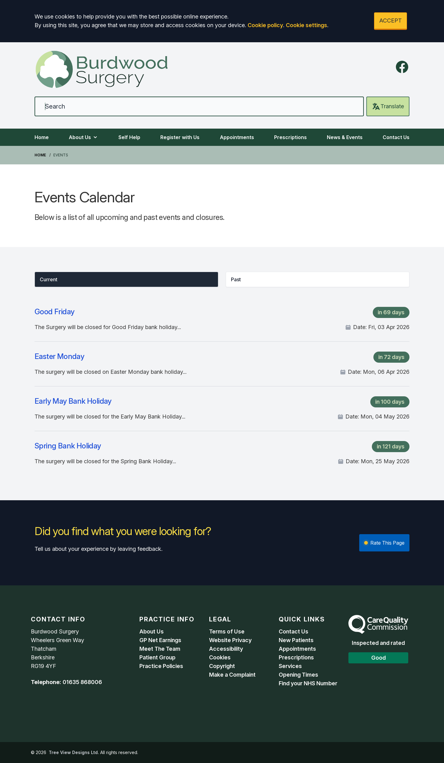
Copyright (222, 666)
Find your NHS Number (308, 683)
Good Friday (54, 311)
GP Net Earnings (160, 640)
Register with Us (179, 137)
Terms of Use (227, 631)
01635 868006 (82, 682)
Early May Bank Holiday (73, 401)
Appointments (237, 137)
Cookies (220, 657)
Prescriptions (290, 137)
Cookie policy (265, 25)
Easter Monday (59, 356)
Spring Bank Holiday (68, 445)
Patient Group (157, 657)
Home (42, 137)
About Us (83, 137)
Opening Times (298, 674)
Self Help (129, 137)
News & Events (345, 137)
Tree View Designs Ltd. (74, 752)
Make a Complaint (232, 674)
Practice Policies (161, 666)
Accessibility (226, 648)
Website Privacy (230, 640)
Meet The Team (159, 648)
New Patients (296, 640)
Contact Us (396, 137)
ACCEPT (390, 20)
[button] (126, 279)
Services (290, 666)
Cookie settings (306, 25)
